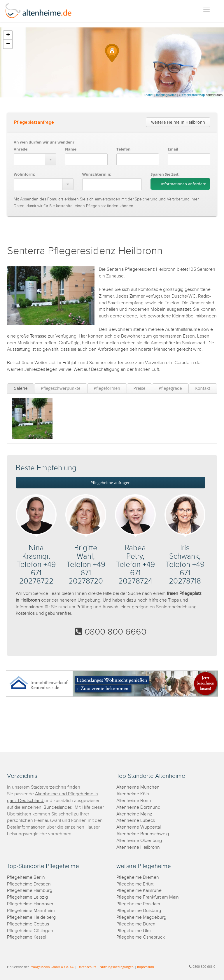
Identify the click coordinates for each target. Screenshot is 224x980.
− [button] (8, 44)
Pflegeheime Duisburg (138, 910)
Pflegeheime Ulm (133, 931)
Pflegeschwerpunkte (60, 388)
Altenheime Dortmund (138, 807)
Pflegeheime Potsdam (138, 904)
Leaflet (148, 95)
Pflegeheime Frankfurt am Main (147, 897)
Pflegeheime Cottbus (28, 924)
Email (173, 149)
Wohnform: (24, 174)
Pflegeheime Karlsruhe (139, 890)
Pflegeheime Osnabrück (140, 937)
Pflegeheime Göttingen (30, 931)
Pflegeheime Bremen (137, 877)
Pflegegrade (170, 388)
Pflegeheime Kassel (26, 937)
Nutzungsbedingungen (117, 967)
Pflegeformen (107, 388)
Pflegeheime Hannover (30, 904)
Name (70, 149)
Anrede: (21, 149)
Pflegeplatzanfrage (34, 122)
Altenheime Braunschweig (142, 834)
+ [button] (8, 35)
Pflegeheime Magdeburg (141, 917)
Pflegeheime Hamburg (29, 890)
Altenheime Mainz (134, 814)
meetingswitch (166, 95)
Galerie (21, 388)
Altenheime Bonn (133, 800)
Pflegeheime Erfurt (134, 884)
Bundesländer (57, 807)
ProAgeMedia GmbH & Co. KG (52, 967)
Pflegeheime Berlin (26, 877)
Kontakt (202, 388)
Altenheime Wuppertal (138, 827)
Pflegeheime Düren (135, 924)
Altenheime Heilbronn (138, 847)
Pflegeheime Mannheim (31, 910)
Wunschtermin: (96, 174)
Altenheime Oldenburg (139, 840)
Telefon (123, 149)
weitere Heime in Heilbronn (178, 122)
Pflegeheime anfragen (111, 482)
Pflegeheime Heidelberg (31, 917)
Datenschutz (87, 967)
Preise (139, 388)
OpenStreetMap (193, 95)
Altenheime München (138, 787)
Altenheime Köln (132, 794)
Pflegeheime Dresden (29, 884)
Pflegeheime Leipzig (27, 897)
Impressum (145, 967)
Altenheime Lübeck (135, 820)
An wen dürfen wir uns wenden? (44, 142)
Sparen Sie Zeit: (164, 174)
